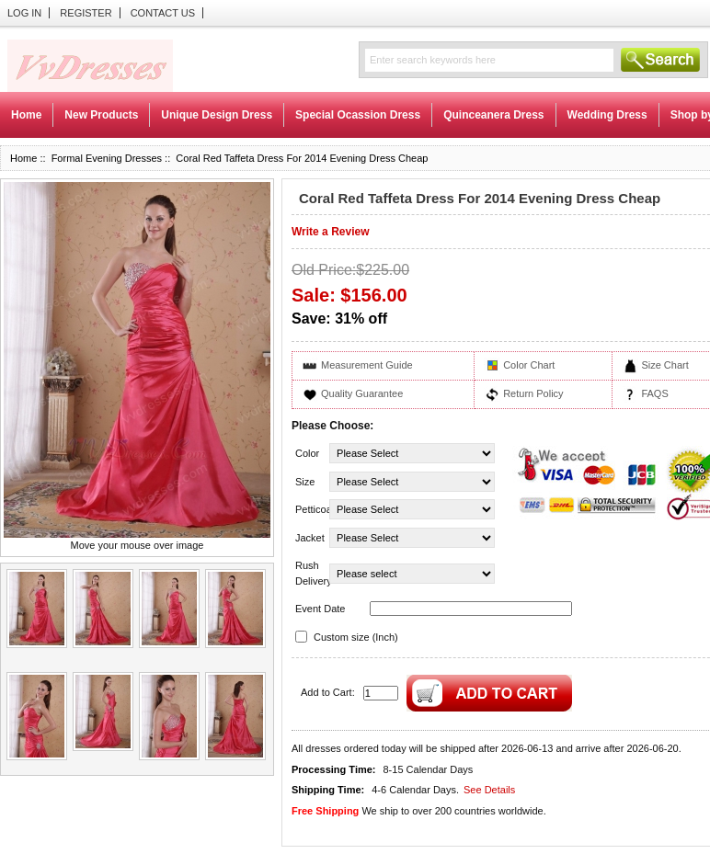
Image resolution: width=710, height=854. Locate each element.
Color (307, 453)
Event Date (320, 608)
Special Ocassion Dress (357, 114)
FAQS (654, 393)
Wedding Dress (607, 114)
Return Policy (533, 393)
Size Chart (664, 364)
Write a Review (330, 231)
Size (305, 481)
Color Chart (529, 364)
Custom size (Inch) (356, 637)
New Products (101, 114)
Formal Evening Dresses (107, 158)
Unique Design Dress (216, 114)
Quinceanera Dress (493, 114)
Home (26, 114)
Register (85, 12)
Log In (24, 12)
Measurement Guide (367, 364)
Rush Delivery (310, 573)
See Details (489, 789)
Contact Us (163, 12)
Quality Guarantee (362, 393)
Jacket (310, 537)
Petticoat (310, 509)
